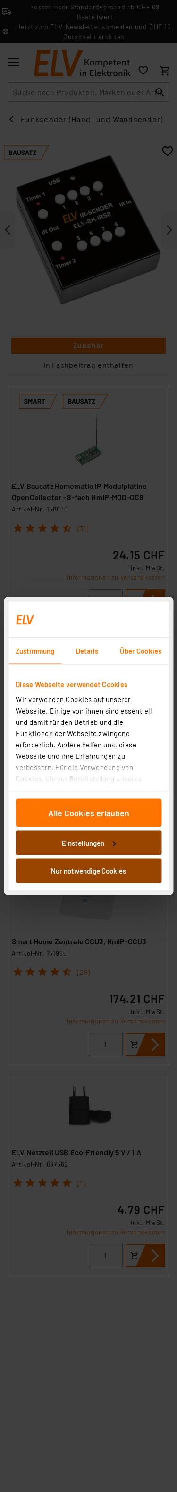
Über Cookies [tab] (140, 651)
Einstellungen (89, 842)
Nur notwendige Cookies (88, 871)
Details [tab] (87, 651)
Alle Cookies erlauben (88, 813)
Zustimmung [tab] (35, 651)
